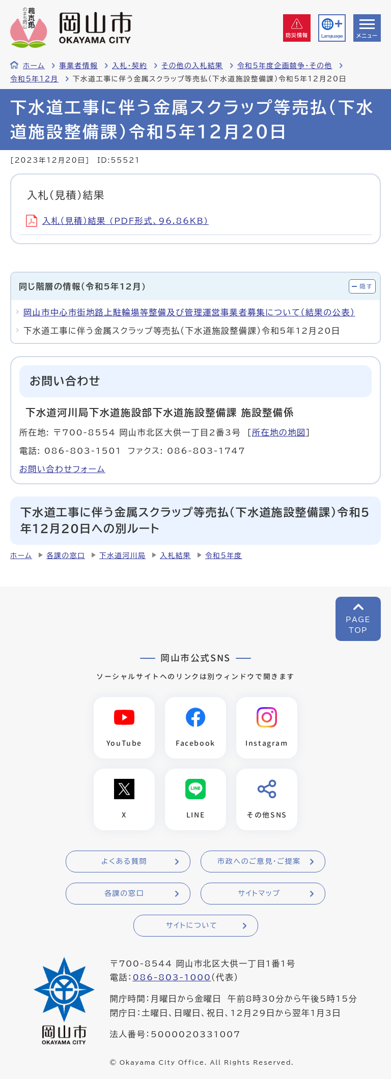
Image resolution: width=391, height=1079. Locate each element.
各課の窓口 (65, 555)
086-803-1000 (171, 977)
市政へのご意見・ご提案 (259, 861)
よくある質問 (124, 861)
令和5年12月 (34, 78)
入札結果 (175, 555)
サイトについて (191, 925)
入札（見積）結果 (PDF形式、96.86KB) (117, 221)
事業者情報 (78, 65)
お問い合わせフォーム (62, 469)
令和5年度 (223, 555)
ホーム (34, 65)
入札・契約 (129, 65)
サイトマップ (259, 893)
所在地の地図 (279, 432)
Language (332, 36)
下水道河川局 (122, 555)
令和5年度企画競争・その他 (284, 65)
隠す (366, 286)
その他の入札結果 (192, 65)
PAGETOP (358, 625)
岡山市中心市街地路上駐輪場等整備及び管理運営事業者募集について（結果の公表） (189, 312)
